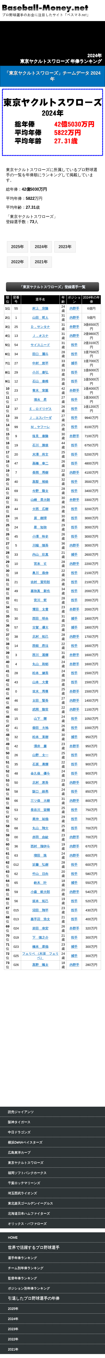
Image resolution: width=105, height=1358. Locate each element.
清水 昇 (40, 400)
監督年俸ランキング (22, 1278)
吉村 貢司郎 (40, 582)
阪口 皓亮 (40, 791)
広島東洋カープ (19, 1152)
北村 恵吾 (40, 782)
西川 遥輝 (40, 655)
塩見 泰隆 (40, 436)
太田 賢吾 (40, 700)
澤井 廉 (40, 746)
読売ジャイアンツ (21, 1112)
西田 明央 (40, 618)
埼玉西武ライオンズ (22, 1193)
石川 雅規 (40, 445)
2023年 (65, 247)
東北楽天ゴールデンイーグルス (30, 1203)
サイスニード (40, 345)
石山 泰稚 (40, 381)
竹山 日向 (40, 874)
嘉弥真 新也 (40, 591)
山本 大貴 (40, 682)
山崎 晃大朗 (40, 500)
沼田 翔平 (40, 910)
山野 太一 (40, 755)
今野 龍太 (40, 491)
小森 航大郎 (40, 892)
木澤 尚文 (40, 454)
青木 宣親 (40, 390)
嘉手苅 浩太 (40, 919)
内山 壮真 (40, 554)
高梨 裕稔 (40, 482)
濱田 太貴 (40, 609)
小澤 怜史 (40, 536)
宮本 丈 (40, 564)
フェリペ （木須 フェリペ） (40, 956)
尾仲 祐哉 (40, 819)
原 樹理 (40, 518)
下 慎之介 (40, 937)
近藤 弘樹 (40, 865)
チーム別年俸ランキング (25, 1268)
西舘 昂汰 (40, 646)
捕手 (74, 363)
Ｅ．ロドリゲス (40, 409)
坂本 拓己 (40, 901)
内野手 (74, 308)
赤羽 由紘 (40, 837)
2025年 (17, 247)
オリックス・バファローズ (27, 1223)
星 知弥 (40, 527)
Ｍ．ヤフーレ (40, 427)
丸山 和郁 (40, 664)
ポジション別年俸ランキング (29, 1288)
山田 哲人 (40, 317)
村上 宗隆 (40, 308)
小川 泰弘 (40, 372)
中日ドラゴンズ (19, 1132)
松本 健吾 (40, 673)
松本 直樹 (40, 737)
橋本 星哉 (40, 947)
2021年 (41, 262)
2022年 (17, 262)
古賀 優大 (40, 627)
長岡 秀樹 (40, 472)
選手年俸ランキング (22, 1258)
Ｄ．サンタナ (40, 327)
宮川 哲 (40, 600)
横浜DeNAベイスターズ (25, 1142)
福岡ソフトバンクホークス (27, 1173)
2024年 (41, 247)
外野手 (74, 327)
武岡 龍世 (40, 709)
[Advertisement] (52, 1005)
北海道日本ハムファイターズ (29, 1213)
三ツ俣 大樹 (40, 801)
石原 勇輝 (40, 764)
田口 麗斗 (40, 354)
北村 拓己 (40, 636)
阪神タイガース (19, 1122)
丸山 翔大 (40, 828)
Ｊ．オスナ (40, 336)
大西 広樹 (40, 509)
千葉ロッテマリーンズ (24, 1183)
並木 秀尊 (40, 691)
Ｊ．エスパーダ (40, 418)
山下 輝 (40, 719)
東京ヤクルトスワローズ (25, 1162)
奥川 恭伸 (40, 573)
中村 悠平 (40, 363)
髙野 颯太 (40, 965)
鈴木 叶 (40, 883)
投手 (74, 345)
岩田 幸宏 (40, 928)
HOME (13, 1237)
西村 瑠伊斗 (40, 846)
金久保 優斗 (40, 773)
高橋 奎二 (40, 463)
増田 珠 (40, 855)
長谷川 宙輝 (40, 810)
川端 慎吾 (40, 545)
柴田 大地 (40, 728)
